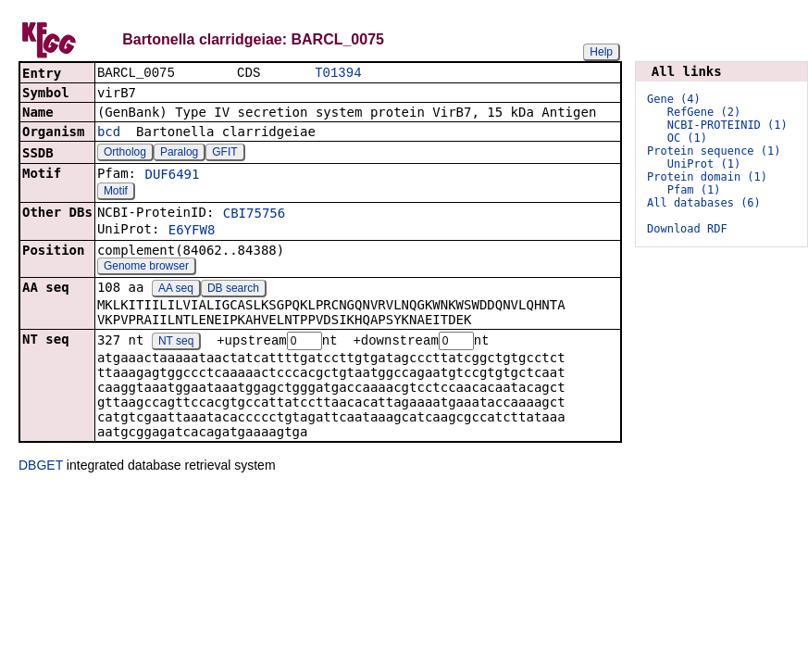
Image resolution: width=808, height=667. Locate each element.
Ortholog (125, 153)
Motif (116, 192)
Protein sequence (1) (714, 151)
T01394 (338, 73)
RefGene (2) (703, 112)
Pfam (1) (694, 189)
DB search (233, 289)
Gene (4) (674, 99)
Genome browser (146, 267)
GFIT (224, 153)
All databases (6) (704, 202)
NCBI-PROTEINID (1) (727, 125)
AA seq (175, 289)
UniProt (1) (703, 163)
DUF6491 (171, 176)
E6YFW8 (192, 231)
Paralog (179, 153)
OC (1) (687, 138)
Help (601, 51)
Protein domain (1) (707, 176)
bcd (108, 133)
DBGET (41, 467)
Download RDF (687, 228)
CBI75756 (254, 215)
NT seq (175, 343)
